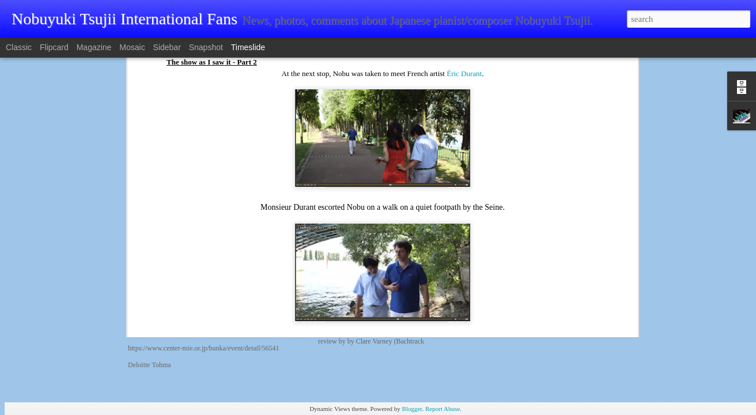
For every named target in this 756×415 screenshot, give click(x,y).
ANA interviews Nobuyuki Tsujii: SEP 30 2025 (567, 306)
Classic (19, 47)
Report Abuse (442, 408)
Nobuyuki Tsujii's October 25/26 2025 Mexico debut (576, 246)
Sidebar (167, 47)
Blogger (412, 408)
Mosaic (132, 47)
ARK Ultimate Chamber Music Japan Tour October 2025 (583, 286)
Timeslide (248, 47)
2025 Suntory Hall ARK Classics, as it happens (567, 326)
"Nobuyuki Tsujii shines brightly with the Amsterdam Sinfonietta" (455, 262)
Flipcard (54, 47)
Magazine (94, 47)
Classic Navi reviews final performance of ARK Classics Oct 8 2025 (601, 266)
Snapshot (206, 47)
